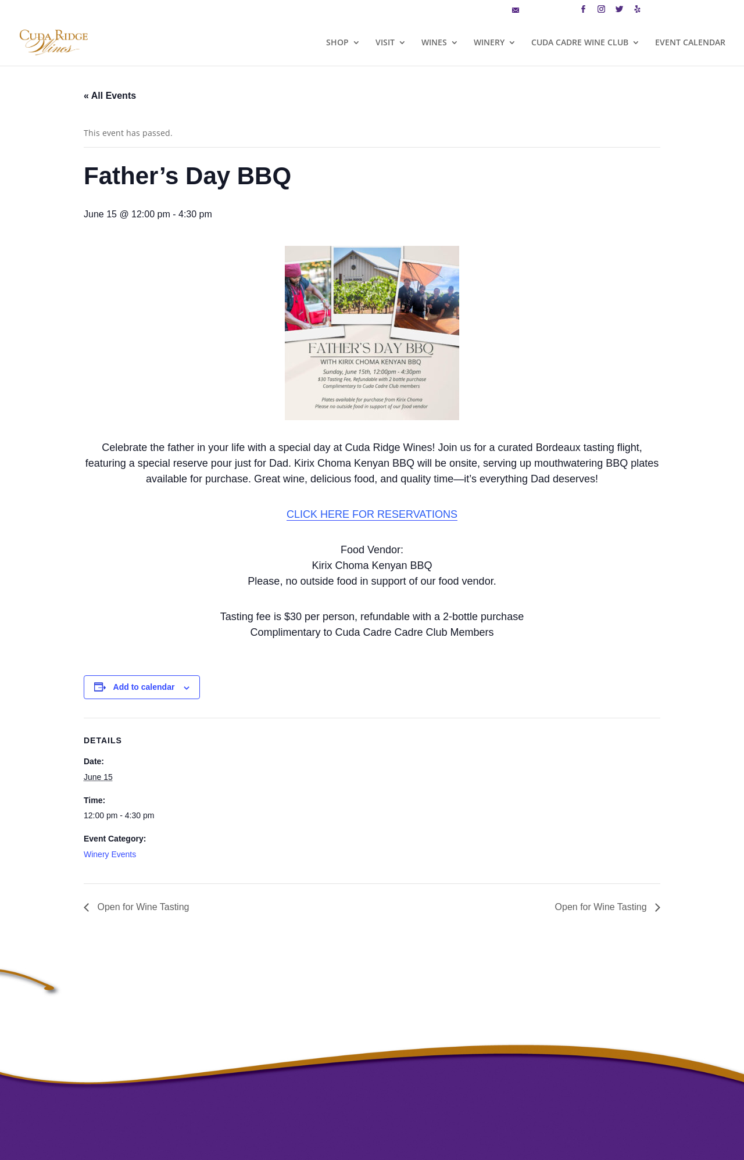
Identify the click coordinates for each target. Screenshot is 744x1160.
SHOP (337, 43)
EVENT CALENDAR (690, 43)
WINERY (489, 43)
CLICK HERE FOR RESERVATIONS (372, 514)
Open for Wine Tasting (142, 907)
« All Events (110, 96)
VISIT (385, 43)
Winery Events (110, 854)
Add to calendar (144, 687)
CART (661, 11)
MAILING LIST (540, 11)
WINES (434, 43)
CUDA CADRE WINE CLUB (579, 43)
